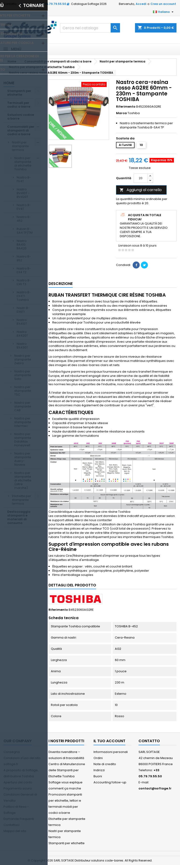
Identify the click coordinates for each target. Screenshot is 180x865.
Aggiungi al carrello (141, 190)
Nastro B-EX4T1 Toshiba (24, 296)
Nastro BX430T (22, 346)
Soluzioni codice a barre (20, 117)
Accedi (141, 4)
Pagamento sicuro (18, 788)
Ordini (98, 758)
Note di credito (105, 764)
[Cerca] (90, 28)
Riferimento (125, 107)
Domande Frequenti (19, 819)
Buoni (98, 776)
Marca (121, 113)
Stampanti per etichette (19, 93)
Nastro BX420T (22, 334)
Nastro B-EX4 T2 (24, 270)
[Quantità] (141, 178)
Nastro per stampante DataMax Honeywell (22, 439)
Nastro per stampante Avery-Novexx (22, 459)
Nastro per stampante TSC (22, 391)
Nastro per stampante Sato (22, 375)
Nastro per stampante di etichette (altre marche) (22, 480)
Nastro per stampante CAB (22, 406)
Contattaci (11, 825)
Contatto (10, 4)
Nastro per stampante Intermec (22, 422)
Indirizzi (99, 770)
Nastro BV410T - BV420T (23, 193)
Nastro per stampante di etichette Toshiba (22, 163)
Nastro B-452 (24, 219)
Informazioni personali (111, 752)
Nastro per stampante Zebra (22, 359)
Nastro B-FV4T (24, 179)
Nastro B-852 (24, 258)
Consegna (12, 752)
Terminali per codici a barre (18, 105)
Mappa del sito (15, 831)
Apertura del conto (18, 782)
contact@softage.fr (155, 788)
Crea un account (163, 4)
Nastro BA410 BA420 (22, 245)
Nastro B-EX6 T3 (24, 282)
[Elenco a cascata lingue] (164, 12)
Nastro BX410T (22, 322)
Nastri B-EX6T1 (23, 310)
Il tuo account (109, 741)
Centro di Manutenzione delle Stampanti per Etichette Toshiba (67, 770)
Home (9, 83)
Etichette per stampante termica (21, 500)
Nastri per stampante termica (20, 146)
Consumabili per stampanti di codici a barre (20, 130)
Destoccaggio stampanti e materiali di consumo (18, 517)
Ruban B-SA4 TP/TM (25, 231)
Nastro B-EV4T (24, 207)
